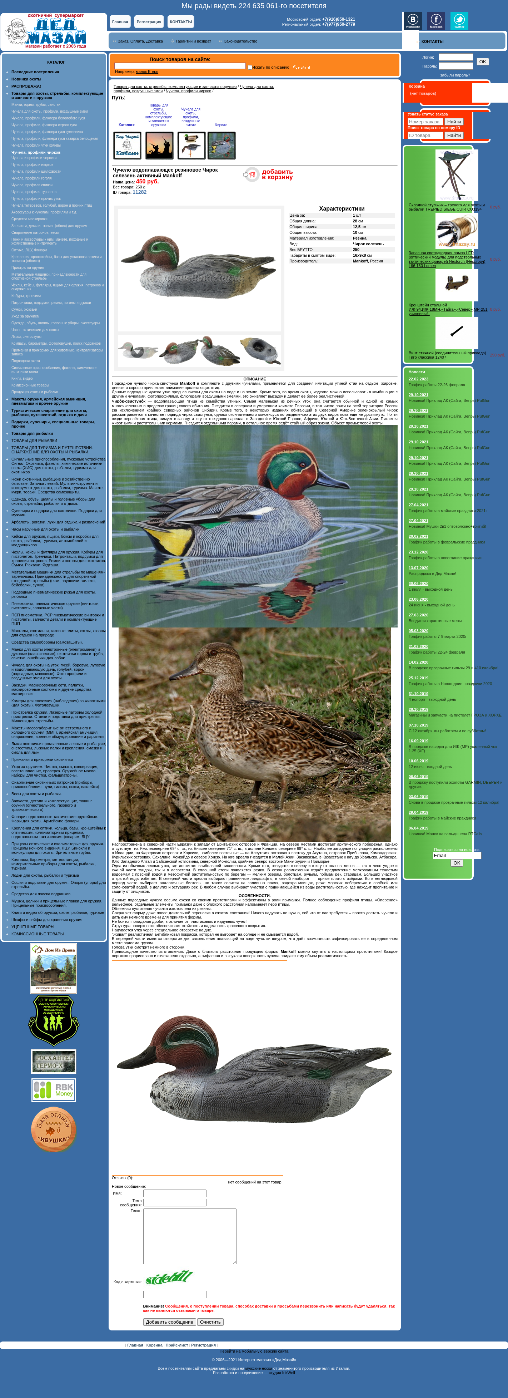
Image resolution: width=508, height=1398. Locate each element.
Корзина (155, 1356)
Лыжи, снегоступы (26, 337)
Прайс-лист (177, 1356)
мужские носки (258, 1379)
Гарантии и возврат (193, 41)
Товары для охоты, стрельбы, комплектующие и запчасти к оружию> (158, 115)
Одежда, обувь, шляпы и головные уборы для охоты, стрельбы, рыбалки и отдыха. (53, 501)
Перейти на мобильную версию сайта (254, 1362)
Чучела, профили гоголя (31, 178)
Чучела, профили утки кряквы (36, 145)
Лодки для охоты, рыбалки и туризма (45, 875)
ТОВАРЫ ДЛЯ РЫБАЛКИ (34, 440)
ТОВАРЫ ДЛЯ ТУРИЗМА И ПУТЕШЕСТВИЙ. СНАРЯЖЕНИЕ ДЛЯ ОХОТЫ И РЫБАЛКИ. (52, 450)
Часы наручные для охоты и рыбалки (45, 529)
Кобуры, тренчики (26, 296)
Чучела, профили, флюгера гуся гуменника (47, 132)
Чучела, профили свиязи (32, 185)
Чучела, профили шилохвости (36, 171)
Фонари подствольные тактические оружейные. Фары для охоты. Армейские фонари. (54, 818)
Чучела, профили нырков (32, 165)
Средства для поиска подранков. (41, 894)
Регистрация (149, 22)
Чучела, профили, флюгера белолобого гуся (48, 118)
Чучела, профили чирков (188, 91)
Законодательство (240, 41)
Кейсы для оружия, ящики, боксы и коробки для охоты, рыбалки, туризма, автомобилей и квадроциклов (55, 540)
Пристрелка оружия (27, 268)
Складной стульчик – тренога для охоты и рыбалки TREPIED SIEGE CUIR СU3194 (447, 207)
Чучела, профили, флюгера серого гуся (44, 125)
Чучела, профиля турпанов (33, 192)
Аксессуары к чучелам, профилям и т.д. (44, 212)
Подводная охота (25, 361)
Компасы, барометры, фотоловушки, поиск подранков (56, 343)
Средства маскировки (29, 219)
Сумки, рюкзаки (24, 309)
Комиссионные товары (30, 385)
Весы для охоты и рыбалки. (36, 794)
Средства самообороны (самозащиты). (47, 642)
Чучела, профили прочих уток (36, 199)
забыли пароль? (455, 75)
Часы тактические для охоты (35, 330)
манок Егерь (147, 71)
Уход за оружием (25, 316)
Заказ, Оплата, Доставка (140, 41)
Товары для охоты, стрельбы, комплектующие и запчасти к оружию (175, 86)
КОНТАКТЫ (181, 22)
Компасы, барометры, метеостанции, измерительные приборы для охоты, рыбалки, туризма (53, 863)
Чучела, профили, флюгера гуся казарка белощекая (54, 139)
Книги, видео (22, 378)
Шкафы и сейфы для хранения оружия (46, 919)
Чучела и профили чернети (33, 158)
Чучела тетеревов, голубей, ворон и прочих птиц (51, 205)
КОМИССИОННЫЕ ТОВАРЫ (37, 934)
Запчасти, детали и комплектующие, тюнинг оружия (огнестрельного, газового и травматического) (51, 805)
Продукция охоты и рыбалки (34, 392)
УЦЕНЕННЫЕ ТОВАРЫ (32, 927)
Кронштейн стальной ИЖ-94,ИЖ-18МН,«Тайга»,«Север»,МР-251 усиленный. (448, 309)
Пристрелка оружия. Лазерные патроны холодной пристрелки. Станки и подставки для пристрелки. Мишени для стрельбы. (57, 716)
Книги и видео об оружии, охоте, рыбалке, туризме (57, 912)
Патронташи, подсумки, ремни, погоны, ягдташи (51, 303)
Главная (120, 22)
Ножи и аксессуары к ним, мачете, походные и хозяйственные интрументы (49, 241)
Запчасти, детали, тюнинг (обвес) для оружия (49, 226)
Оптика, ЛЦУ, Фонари (29, 250)
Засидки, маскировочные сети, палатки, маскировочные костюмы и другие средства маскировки (51, 689)
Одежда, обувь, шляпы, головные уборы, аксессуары (55, 323)
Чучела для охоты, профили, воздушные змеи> (190, 117)
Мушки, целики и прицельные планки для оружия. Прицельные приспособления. (57, 903)
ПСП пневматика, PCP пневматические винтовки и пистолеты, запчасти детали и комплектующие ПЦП (57, 619)
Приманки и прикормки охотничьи (42, 759)
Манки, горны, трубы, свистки (35, 105)
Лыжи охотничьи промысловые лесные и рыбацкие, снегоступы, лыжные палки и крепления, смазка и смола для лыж (58, 748)
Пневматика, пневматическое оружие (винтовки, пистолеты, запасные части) (55, 605)
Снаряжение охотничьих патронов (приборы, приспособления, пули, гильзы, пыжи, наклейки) (55, 784)
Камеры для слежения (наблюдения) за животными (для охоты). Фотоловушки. (58, 703)
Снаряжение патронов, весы (35, 233)
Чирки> (221, 125)
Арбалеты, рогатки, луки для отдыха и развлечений (58, 522)
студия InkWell (282, 1383)
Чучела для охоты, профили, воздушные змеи (49, 111)
